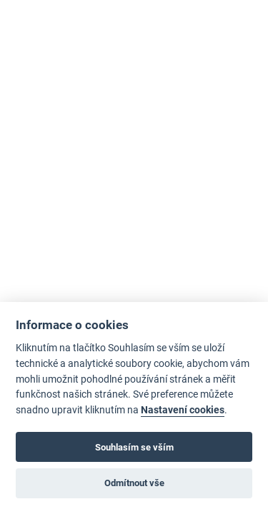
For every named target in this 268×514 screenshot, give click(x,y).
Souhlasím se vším (134, 447)
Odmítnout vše (134, 483)
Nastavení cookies (182, 410)
